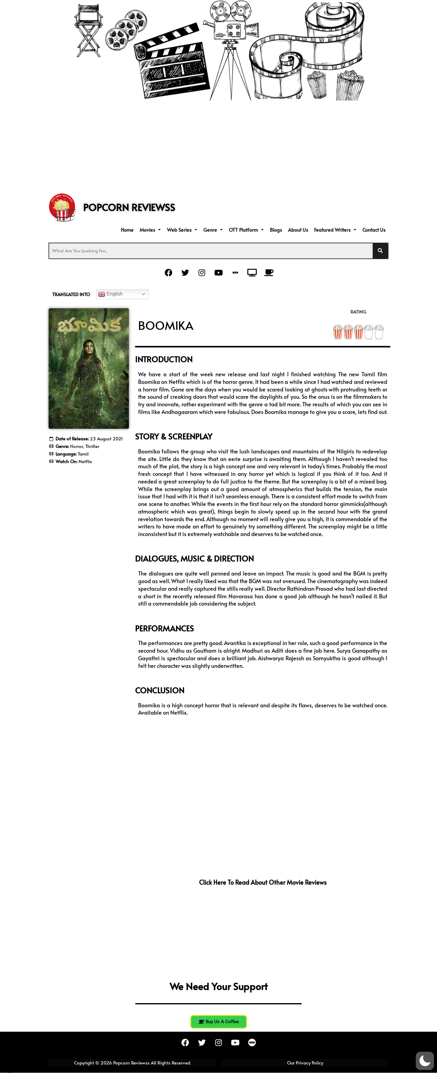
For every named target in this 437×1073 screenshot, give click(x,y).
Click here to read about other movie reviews (263, 882)
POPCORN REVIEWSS (129, 207)
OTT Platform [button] (246, 229)
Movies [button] (150, 229)
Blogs (276, 229)
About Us (298, 229)
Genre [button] (213, 229)
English (110, 294)
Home (127, 229)
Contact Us (373, 229)
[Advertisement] (218, 146)
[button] (150, 230)
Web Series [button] (182, 229)
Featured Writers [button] (335, 229)
